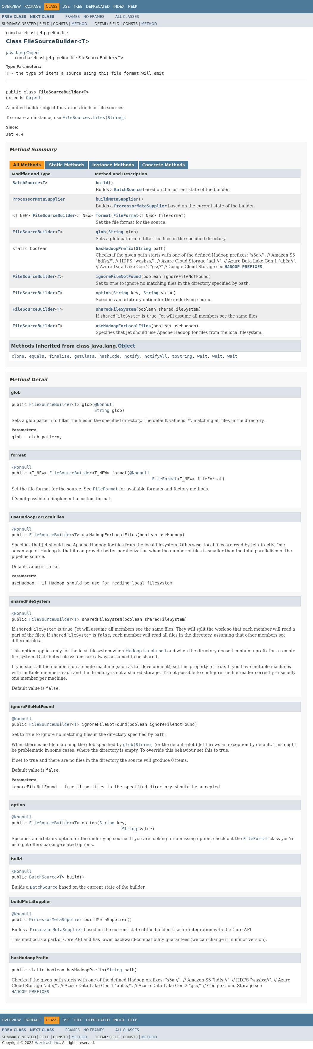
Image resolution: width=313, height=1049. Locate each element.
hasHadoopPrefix (114, 248)
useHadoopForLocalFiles (123, 325)
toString (182, 356)
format (103, 215)
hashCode (109, 356)
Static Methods (66, 164)
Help (132, 6)
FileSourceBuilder (53, 215)
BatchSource (26, 182)
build (102, 182)
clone (18, 356)
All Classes (127, 17)
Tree (77, 6)
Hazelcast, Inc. (47, 1043)
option (103, 292)
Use (66, 6)
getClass (84, 356)
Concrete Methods (163, 164)
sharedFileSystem (116, 309)
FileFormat (125, 215)
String (115, 231)
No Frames (93, 17)
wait (202, 356)
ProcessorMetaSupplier (38, 199)
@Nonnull (104, 404)
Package (32, 6)
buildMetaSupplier (117, 199)
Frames (72, 17)
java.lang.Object (23, 52)
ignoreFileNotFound (118, 276)
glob (101, 231)
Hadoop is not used (145, 650)
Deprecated (98, 6)
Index (119, 6)
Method (79, 24)
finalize (59, 356)
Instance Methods (113, 164)
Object (33, 97)
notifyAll (156, 356)
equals (36, 356)
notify (132, 356)
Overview (11, 6)
